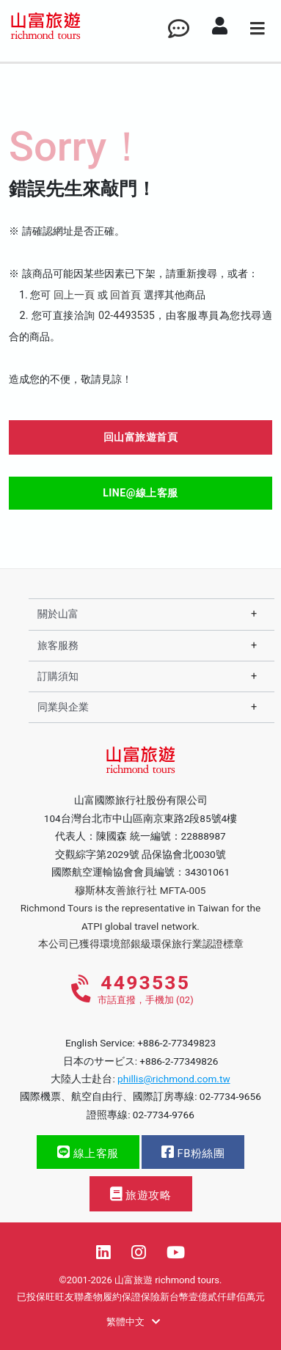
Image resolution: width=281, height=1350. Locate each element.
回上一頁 (74, 295)
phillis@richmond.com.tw (173, 1079)
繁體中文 (133, 1321)
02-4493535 (126, 315)
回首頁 (125, 295)
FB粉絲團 (193, 1152)
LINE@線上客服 (140, 493)
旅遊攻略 (141, 1194)
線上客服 (88, 1152)
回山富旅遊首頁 (140, 437)
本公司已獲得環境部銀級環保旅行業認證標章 (141, 944)
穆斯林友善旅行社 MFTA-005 (140, 890)
